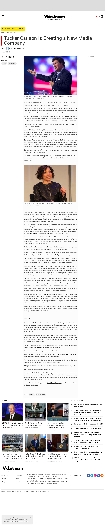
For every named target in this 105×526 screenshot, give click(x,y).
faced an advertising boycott (52, 294)
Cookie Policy (25, 521)
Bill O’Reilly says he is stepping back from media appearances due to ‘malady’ (12, 458)
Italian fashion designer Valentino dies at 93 (88, 457)
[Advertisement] (52, 6)
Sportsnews (5, 508)
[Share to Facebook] (13, 57)
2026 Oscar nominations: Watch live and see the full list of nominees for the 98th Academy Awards (87, 493)
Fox (36, 378)
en (96, 16)
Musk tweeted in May (41, 243)
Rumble (45, 219)
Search (17, 511)
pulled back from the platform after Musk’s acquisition (44, 233)
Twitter (31, 427)
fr (99, 16)
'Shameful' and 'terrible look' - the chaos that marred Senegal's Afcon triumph (87, 474)
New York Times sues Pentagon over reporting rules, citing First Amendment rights (12, 489)
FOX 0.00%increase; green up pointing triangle (56, 378)
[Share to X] (9, 57)
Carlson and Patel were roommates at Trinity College (41, 140)
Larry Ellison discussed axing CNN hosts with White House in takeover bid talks (57, 489)
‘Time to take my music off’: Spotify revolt (88, 461)
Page (3, 514)
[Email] (2, 57)
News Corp (40, 380)
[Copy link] (6, 57)
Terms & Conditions (20, 514)
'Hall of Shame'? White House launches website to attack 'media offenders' (35, 489)
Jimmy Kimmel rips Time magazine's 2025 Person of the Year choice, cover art (56, 458)
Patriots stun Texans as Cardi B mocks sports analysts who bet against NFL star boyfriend (87, 467)
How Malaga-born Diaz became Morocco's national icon (88, 438)
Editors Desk (12, 48)
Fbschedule (18, 508)
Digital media (40, 427)
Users (4, 511)
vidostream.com (45, 524)
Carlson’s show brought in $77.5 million (61, 298)
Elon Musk (68, 229)
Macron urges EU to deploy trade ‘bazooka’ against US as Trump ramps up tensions (88, 486)
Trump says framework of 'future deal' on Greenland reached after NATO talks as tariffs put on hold (87, 445)
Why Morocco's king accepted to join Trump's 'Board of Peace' (86, 480)
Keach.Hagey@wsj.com (54, 416)
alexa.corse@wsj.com (32, 418)
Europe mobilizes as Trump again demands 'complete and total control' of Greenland (88, 452)
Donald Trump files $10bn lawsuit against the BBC (33, 457)
